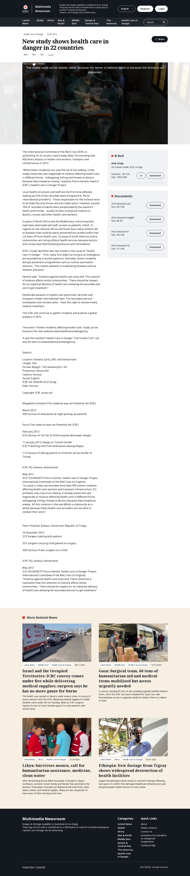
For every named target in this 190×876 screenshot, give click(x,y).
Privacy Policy (28, 867)
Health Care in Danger (130, 22)
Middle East (75, 22)
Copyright (40, 867)
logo (140, 167)
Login (161, 8)
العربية (50, 54)
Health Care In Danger (34, 34)
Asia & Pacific (61, 22)
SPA (42, 54)
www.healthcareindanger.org (70, 331)
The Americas (112, 22)
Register (145, 8)
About (144, 824)
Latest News (26, 22)
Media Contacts (149, 827)
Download (155, 175)
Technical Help (148, 845)
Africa (50, 20)
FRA (34, 54)
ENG (26, 54)
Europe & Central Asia (92, 22)
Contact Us (146, 831)
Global (40, 20)
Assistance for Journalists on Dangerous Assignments (154, 838)
